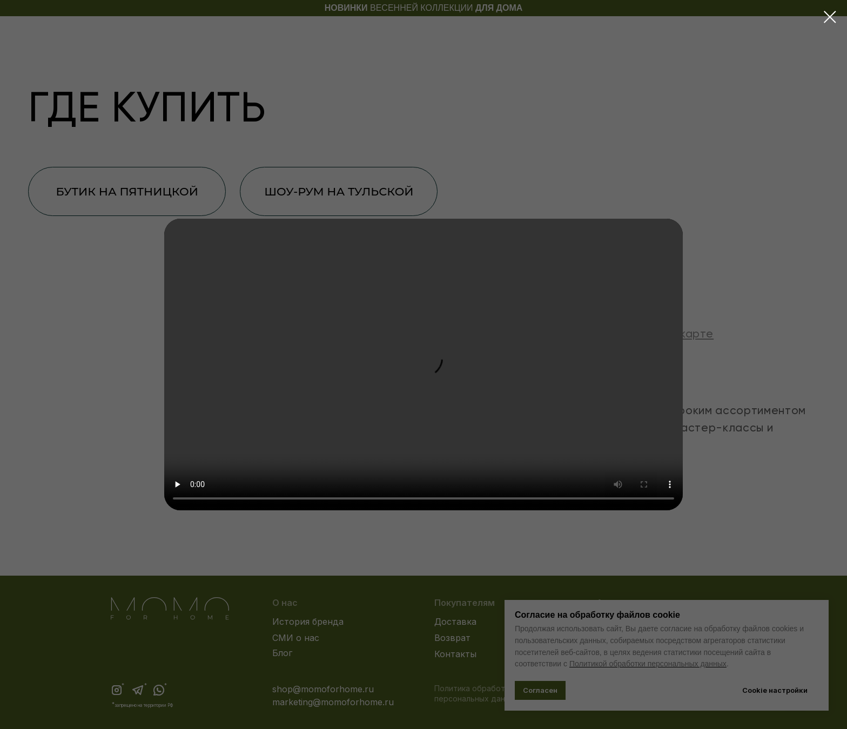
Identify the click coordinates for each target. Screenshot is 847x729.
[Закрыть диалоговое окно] (830, 17)
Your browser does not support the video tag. (423, 364)
